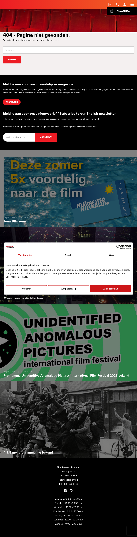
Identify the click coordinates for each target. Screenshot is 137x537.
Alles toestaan (110, 288)
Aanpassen (68, 288)
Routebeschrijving (68, 479)
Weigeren (26, 288)
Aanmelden (12, 102)
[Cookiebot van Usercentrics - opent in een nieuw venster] (118, 247)
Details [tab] (68, 255)
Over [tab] (111, 255)
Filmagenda (123, 11)
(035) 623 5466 (70, 484)
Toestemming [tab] (25, 255)
